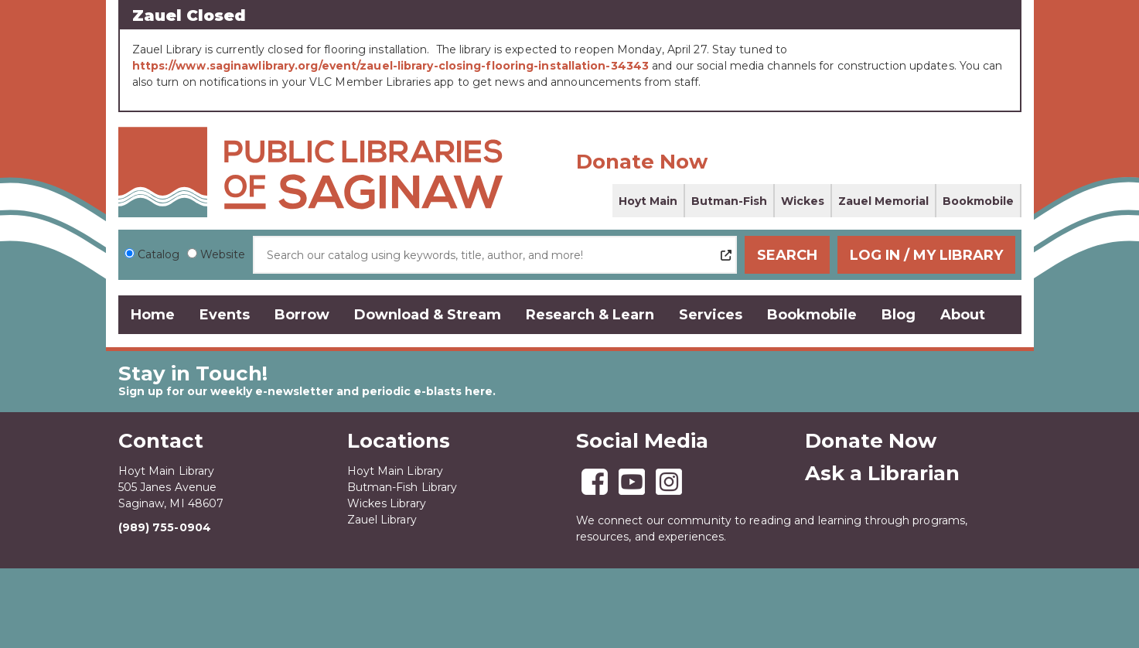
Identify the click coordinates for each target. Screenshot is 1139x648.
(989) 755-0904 (164, 527)
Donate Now (642, 162)
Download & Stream (427, 314)
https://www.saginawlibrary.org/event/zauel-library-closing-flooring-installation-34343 (391, 66)
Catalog (158, 254)
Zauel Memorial (883, 201)
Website (222, 254)
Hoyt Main (648, 201)
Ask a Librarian (882, 473)
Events (224, 314)
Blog (899, 314)
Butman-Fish (729, 201)
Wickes (802, 201)
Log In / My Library (926, 255)
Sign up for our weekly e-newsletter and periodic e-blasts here (305, 391)
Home (153, 314)
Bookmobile (978, 201)
